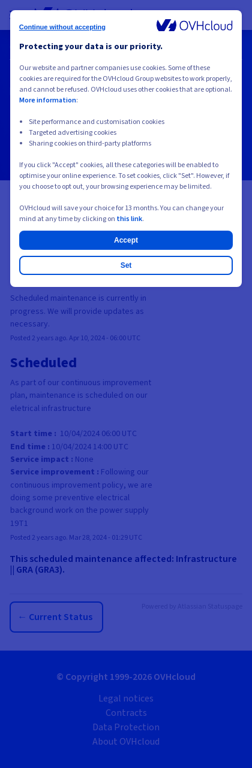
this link (129, 219)
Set (126, 265)
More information (47, 100)
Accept (126, 240)
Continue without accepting (62, 27)
